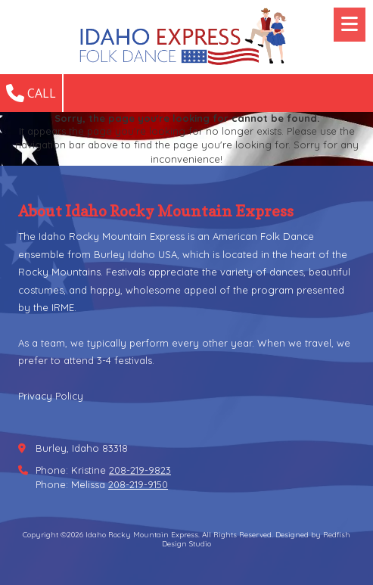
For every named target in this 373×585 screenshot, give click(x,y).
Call (31, 93)
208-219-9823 (140, 470)
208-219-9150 (138, 484)
